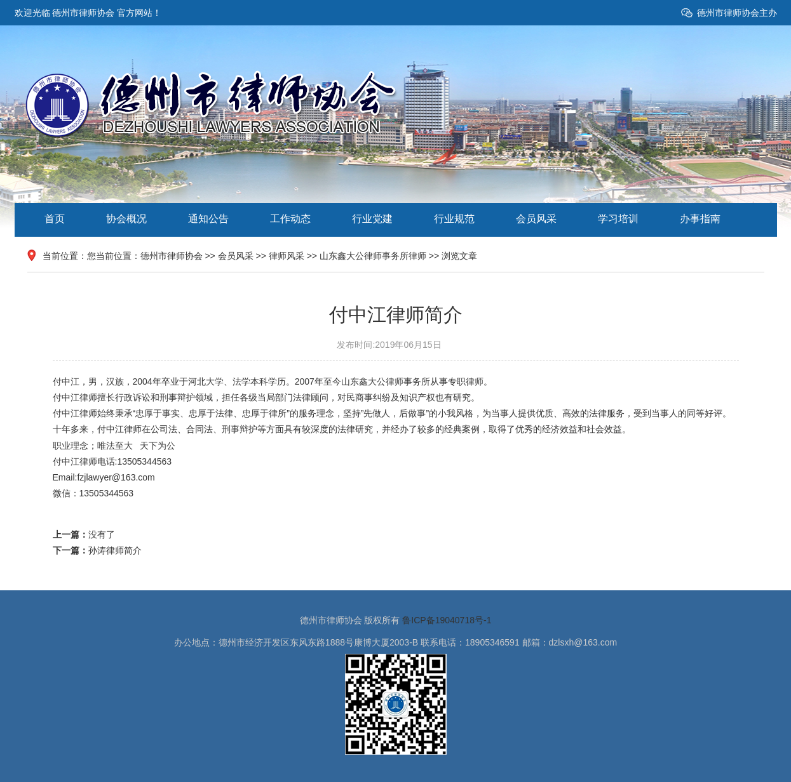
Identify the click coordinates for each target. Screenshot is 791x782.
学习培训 (618, 218)
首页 (54, 218)
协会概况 (126, 218)
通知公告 (208, 218)
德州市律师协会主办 (737, 13)
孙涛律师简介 (115, 550)
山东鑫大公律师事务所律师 (373, 256)
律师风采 (286, 256)
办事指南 (700, 218)
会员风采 (536, 218)
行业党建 (372, 218)
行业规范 (454, 218)
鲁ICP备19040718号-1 (446, 620)
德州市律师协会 (171, 256)
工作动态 (290, 218)
